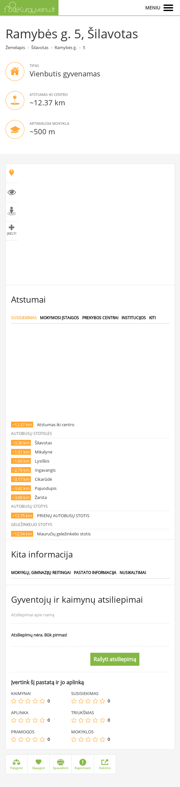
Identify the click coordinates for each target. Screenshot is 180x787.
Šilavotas (39, 47)
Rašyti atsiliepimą (115, 659)
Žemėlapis (15, 47)
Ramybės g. (66, 47)
